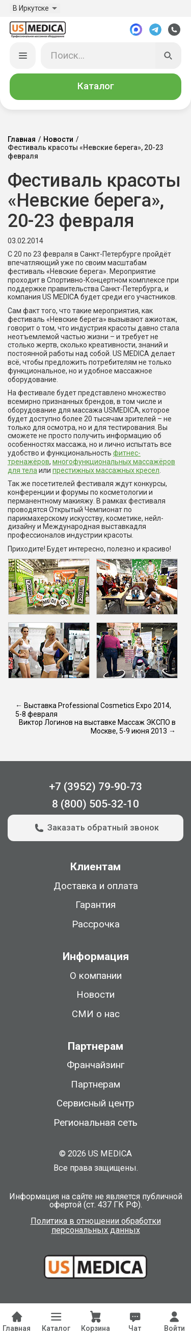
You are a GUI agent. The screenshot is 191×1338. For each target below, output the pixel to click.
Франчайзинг (95, 1065)
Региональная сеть (95, 1122)
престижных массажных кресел (105, 470)
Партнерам (95, 1084)
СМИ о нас (96, 1014)
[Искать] (168, 55)
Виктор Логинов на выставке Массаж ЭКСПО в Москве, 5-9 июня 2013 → (97, 726)
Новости (58, 139)
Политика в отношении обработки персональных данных (96, 1226)
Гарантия (95, 905)
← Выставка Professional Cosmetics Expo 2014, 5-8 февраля (93, 709)
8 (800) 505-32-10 (95, 803)
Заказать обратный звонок (95, 828)
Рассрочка (96, 924)
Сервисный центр (95, 1103)
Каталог (95, 86)
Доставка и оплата (95, 886)
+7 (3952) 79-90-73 (95, 786)
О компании (96, 975)
